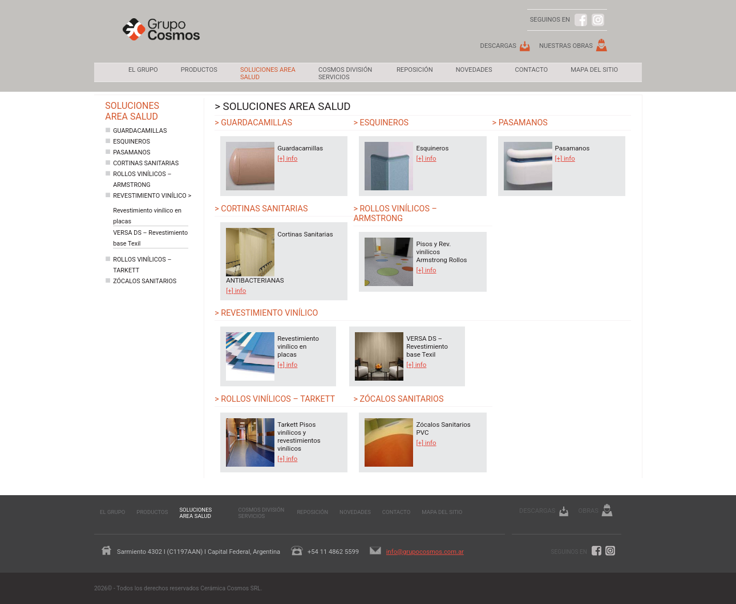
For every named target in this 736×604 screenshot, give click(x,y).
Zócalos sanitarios (144, 281)
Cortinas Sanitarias (146, 163)
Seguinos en (569, 552)
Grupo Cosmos (161, 37)
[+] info (287, 158)
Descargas (498, 46)
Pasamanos (131, 152)
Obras (588, 511)
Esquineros (131, 141)
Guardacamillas (140, 130)
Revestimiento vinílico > (152, 195)
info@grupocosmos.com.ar (425, 552)
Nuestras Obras (566, 46)
